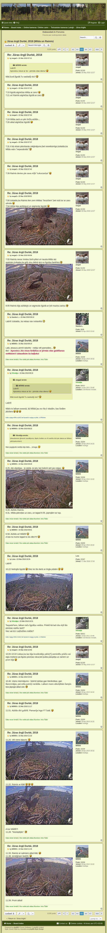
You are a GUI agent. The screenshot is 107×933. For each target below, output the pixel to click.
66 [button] (86, 49)
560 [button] (97, 49)
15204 (83, 357)
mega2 (78, 67)
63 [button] (73, 49)
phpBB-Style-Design (36, 929)
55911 (83, 385)
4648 (82, 329)
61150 (83, 70)
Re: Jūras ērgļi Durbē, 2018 (24, 54)
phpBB (16, 927)
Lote (77, 556)
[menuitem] (16, 23)
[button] (59, 49)
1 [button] (67, 49)
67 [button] (90, 49)
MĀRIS (78, 353)
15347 (83, 559)
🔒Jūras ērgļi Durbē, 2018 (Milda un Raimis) (29, 41)
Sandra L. (79, 326)
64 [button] (77, 49)
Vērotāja (79, 382)
